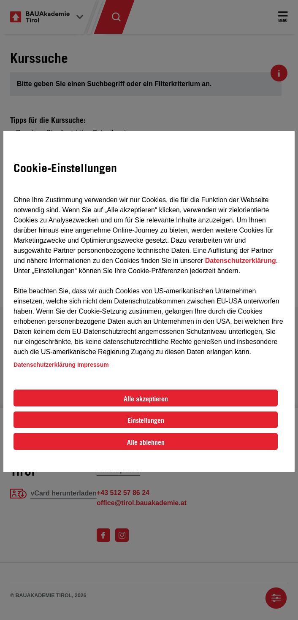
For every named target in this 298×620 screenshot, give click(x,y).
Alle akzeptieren (146, 399)
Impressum (93, 364)
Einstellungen (145, 420)
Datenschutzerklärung (240, 260)
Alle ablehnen (146, 442)
